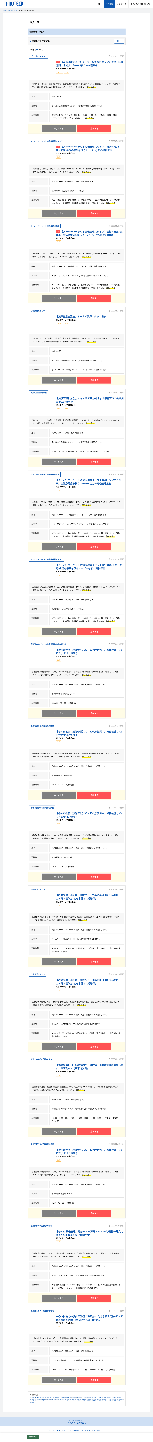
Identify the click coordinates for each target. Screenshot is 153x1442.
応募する (94, 128)
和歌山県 (38, 1400)
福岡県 (89, 1400)
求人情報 (109, 4)
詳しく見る (91, 87)
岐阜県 (94, 1397)
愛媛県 (79, 1400)
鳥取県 (44, 1400)
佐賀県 (94, 1400)
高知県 (84, 1400)
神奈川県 (68, 1397)
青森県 (37, 1397)
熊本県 (104, 1400)
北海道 (32, 1397)
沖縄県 (32, 1402)
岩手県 (42, 1397)
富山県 (79, 1397)
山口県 (64, 1400)
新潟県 (74, 1397)
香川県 (74, 1400)
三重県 (99, 1397)
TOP (99, 4)
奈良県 (32, 1400)
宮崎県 (114, 1400)
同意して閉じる (33, 1437)
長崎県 (99, 1400)
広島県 (59, 1400)
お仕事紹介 (121, 4)
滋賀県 (104, 1397)
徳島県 (69, 1400)
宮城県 (47, 1397)
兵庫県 (119, 1397)
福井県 (89, 1397)
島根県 (49, 1400)
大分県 (109, 1400)
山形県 (57, 1397)
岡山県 (54, 1400)
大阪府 (114, 1397)
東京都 (62, 1397)
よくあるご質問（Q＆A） (141, 4)
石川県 (84, 1397)
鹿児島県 (120, 1400)
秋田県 (52, 1397)
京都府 (109, 1397)
